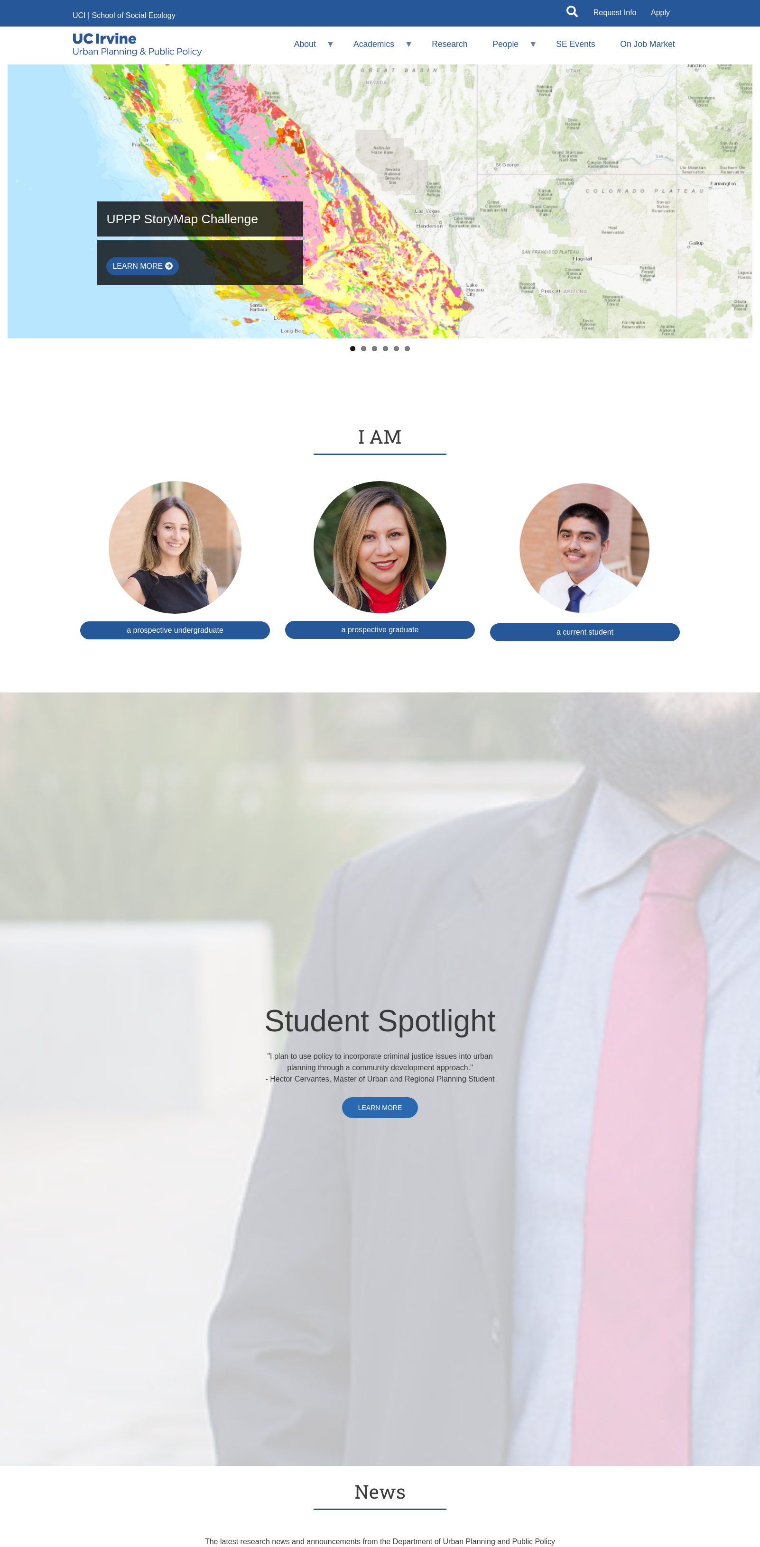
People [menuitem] (509, 48)
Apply (660, 13)
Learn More (142, 266)
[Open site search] (572, 13)
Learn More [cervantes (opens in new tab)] (380, 1107)
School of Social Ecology (134, 15)
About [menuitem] (307, 48)
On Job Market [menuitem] (647, 44)
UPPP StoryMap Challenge (182, 219)
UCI (79, 15)
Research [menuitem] (449, 44)
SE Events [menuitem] (575, 44)
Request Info (615, 13)
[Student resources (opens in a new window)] (584, 561)
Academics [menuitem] (377, 48)
